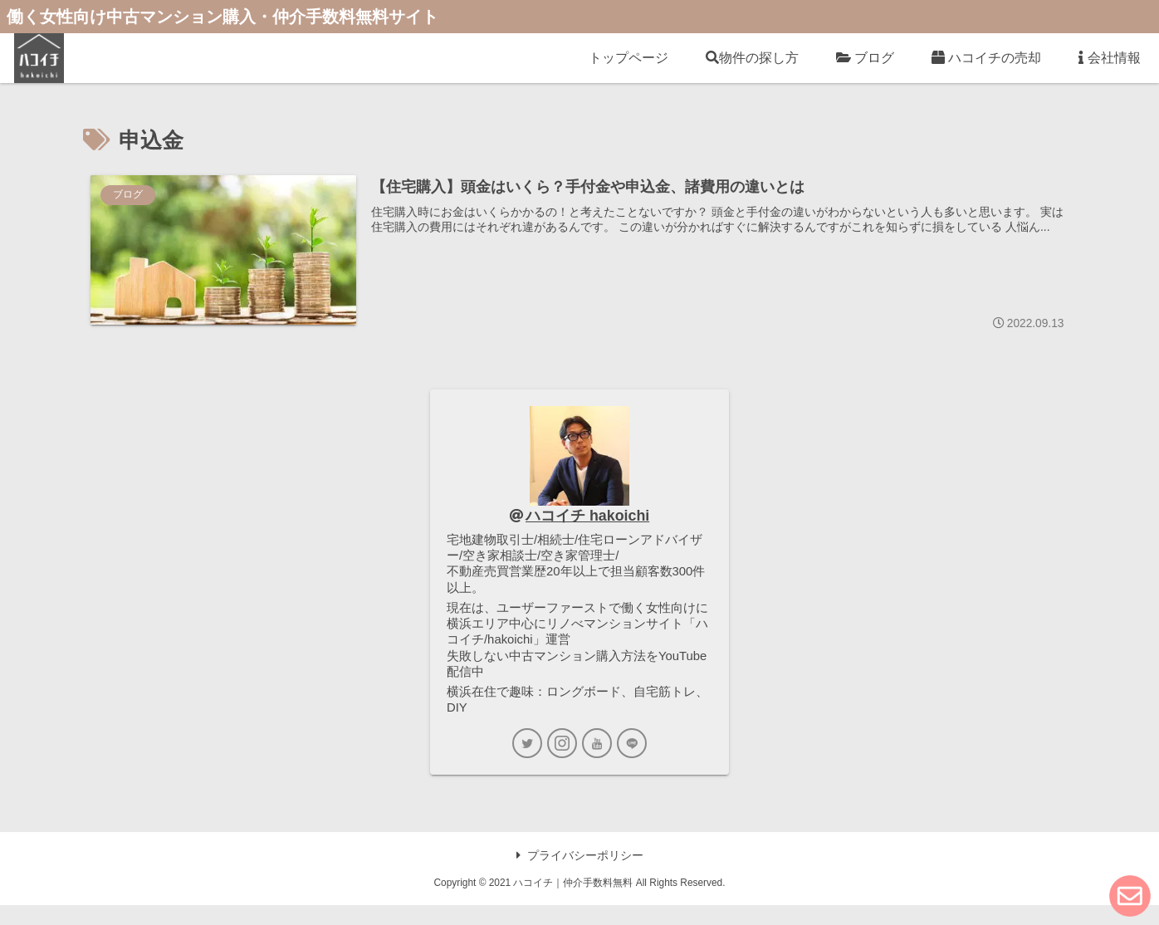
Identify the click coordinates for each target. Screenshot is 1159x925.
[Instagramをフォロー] (562, 763)
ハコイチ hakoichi (588, 517)
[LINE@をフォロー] (632, 763)
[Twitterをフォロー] (527, 763)
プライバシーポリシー (579, 875)
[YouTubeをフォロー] (597, 763)
